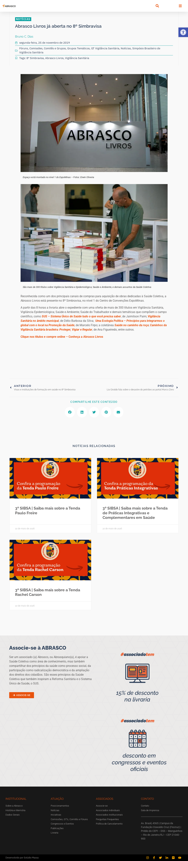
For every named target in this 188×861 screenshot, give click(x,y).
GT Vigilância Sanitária (105, 48)
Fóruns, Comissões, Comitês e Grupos (42, 48)
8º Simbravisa (35, 58)
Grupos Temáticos (78, 48)
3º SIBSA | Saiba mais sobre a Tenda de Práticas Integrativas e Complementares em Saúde (135, 513)
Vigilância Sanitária (77, 58)
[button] (183, 32)
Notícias (126, 48)
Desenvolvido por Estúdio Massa (22, 857)
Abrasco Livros (54, 58)
